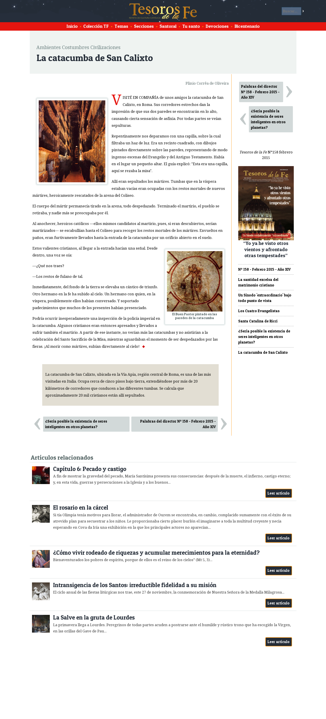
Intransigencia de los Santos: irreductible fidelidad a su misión (134, 585)
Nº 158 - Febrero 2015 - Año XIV (264, 269)
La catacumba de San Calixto (263, 352)
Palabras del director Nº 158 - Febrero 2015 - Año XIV (178, 424)
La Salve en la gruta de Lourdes (94, 617)
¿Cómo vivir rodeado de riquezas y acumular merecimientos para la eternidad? (156, 552)
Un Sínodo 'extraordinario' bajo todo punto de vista (264, 298)
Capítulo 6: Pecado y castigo (89, 469)
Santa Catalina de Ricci (258, 321)
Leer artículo (279, 493)
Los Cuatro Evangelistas (259, 311)
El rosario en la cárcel (80, 507)
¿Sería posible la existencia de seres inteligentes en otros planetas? (76, 424)
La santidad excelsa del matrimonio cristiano (258, 282)
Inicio (72, 26)
